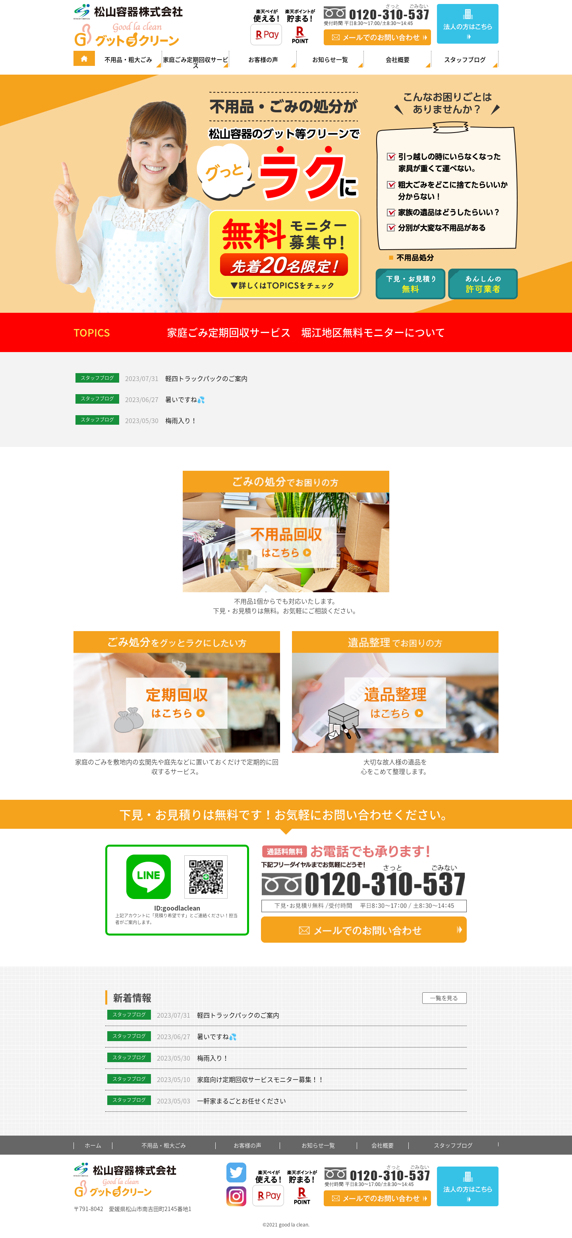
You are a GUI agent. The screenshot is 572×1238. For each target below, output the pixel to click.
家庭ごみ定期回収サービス (195, 62)
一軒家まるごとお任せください (241, 1100)
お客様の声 (263, 59)
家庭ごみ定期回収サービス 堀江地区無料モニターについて (306, 332)
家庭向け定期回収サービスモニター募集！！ (260, 1079)
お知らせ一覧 (330, 59)
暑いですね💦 (185, 399)
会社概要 (398, 59)
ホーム (93, 1145)
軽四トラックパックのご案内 (206, 378)
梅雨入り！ (181, 420)
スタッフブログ (465, 59)
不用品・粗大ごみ (128, 59)
